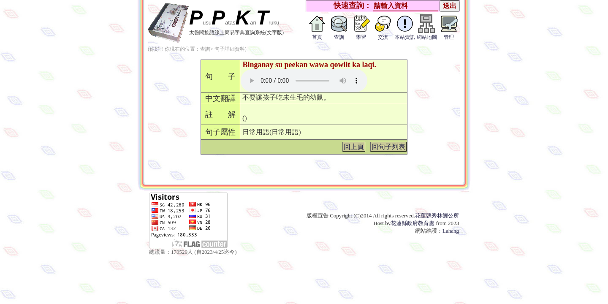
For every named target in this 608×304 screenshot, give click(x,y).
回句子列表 (388, 146)
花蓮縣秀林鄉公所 (437, 215)
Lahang (450, 231)
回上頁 (354, 146)
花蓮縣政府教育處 (412, 223)
